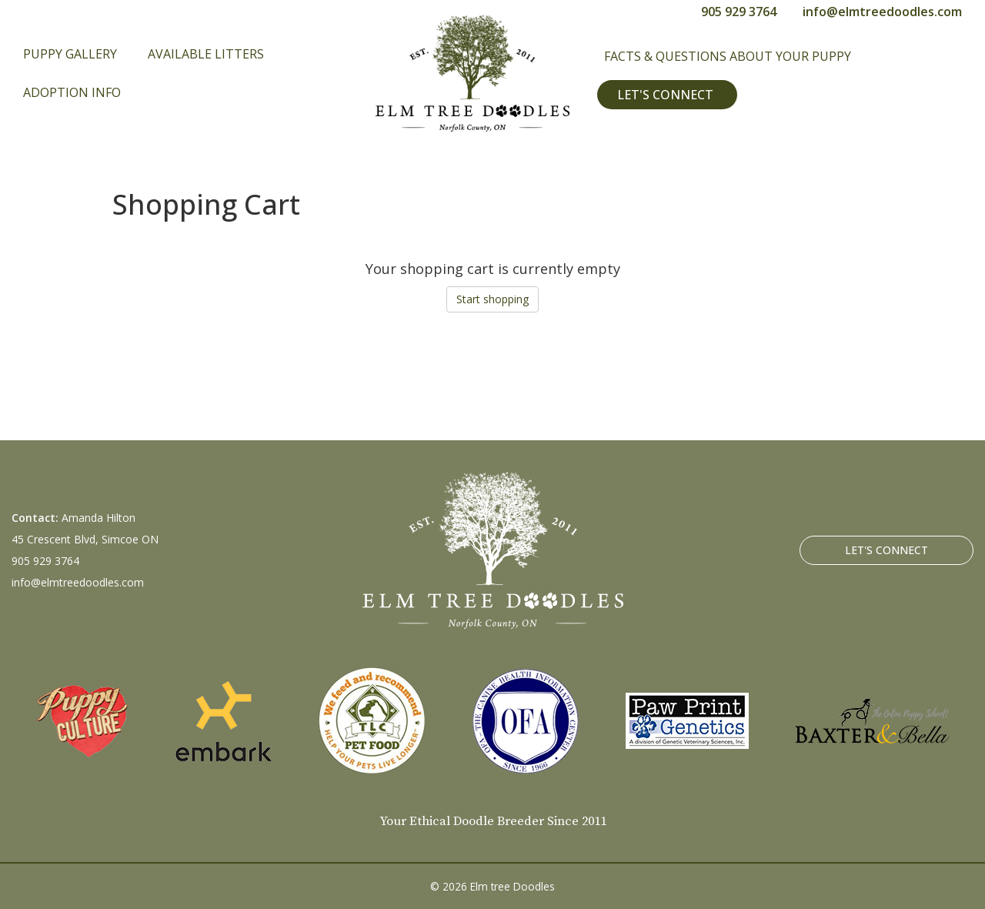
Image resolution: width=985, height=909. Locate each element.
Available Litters (206, 53)
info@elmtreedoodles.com (882, 11)
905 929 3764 (738, 11)
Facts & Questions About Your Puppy (727, 56)
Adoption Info (72, 92)
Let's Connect (665, 94)
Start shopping (492, 299)
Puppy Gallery (70, 53)
